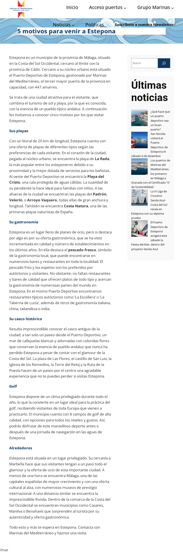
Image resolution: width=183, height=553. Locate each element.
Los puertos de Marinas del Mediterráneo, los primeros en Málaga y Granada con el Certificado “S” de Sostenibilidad (150, 174)
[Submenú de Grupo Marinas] (172, 7)
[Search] (164, 63)
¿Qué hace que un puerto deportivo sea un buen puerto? (160, 120)
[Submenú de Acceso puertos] (125, 7)
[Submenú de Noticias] (73, 24)
